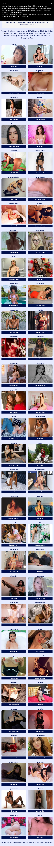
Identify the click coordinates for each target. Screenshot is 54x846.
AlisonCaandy (40, 656)
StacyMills (40, 682)
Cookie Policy (27, 842)
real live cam (40, 625)
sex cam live (14, 173)
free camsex (14, 119)
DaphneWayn (14, 629)
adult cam (40, 146)
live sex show (13, 439)
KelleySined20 (40, 416)
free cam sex (14, 572)
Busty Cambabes (11, 33)
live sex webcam (13, 518)
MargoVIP (14, 656)
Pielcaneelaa (14, 549)
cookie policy (18, 12)
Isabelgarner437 (40, 602)
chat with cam (14, 492)
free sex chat (40, 811)
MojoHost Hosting (38, 842)
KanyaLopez (40, 230)
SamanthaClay (40, 177)
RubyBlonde (40, 523)
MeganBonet (14, 337)
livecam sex (40, 332)
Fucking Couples (17, 36)
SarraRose (40, 204)
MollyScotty (14, 71)
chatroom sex (13, 625)
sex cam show (40, 598)
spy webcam (40, 731)
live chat (14, 758)
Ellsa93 (40, 443)
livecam (40, 704)
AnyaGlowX (40, 576)
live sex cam (40, 651)
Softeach (14, 709)
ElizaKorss (40, 124)
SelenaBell (14, 682)
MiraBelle (14, 735)
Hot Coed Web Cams (26, 33)
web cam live (14, 332)
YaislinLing (40, 337)
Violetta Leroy (14, 815)
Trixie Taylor (14, 602)
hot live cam (40, 93)
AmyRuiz (40, 390)
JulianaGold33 (40, 735)
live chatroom (13, 545)
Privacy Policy (17, 842)
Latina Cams (28, 36)
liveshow (14, 66)
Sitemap (3, 842)
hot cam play (14, 252)
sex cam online (14, 93)
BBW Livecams (33, 31)
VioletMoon (40, 363)
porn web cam (14, 465)
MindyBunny (14, 310)
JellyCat (13, 416)
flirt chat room (14, 731)
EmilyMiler (40, 709)
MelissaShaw (14, 469)
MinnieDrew (40, 257)
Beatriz (40, 629)
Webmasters (49, 842)
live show (40, 465)
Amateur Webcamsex (27, 25)
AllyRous (40, 44)
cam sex (14, 359)
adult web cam (14, 146)
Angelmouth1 (14, 230)
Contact (9, 842)
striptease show (40, 199)
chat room (40, 359)
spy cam (40, 66)
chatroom (40, 439)
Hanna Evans (14, 97)
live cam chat (40, 306)
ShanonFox (13, 576)
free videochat (40, 758)
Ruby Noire (40, 762)
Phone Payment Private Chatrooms (35, 22)
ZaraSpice (14, 443)
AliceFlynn (14, 150)
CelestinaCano (14, 204)
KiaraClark (40, 815)
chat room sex (14, 385)
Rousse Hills (14, 496)
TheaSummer (14, 363)
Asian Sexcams (21, 31)
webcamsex (14, 678)
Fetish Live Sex (40, 33)
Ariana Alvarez (14, 762)
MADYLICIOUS (40, 283)
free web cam (40, 173)
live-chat (14, 226)
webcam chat (40, 412)
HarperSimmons (40, 469)
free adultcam (40, 119)
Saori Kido (40, 496)
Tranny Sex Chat (27, 38)
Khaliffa (40, 310)
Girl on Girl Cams (40, 36)
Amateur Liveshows (8, 31)
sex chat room (40, 545)
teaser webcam (40, 226)
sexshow (40, 518)
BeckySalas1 (14, 283)
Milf (49, 36)
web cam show (40, 385)
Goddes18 (40, 97)
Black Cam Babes (46, 31)
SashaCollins (14, 523)
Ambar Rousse (13, 124)
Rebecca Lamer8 (40, 150)
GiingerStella (14, 390)
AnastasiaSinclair (14, 177)
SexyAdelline (40, 71)
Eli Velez (40, 789)
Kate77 (14, 44)
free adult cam (40, 492)
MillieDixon (13, 257)
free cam (40, 572)
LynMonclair (14, 789)
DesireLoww (40, 549)
